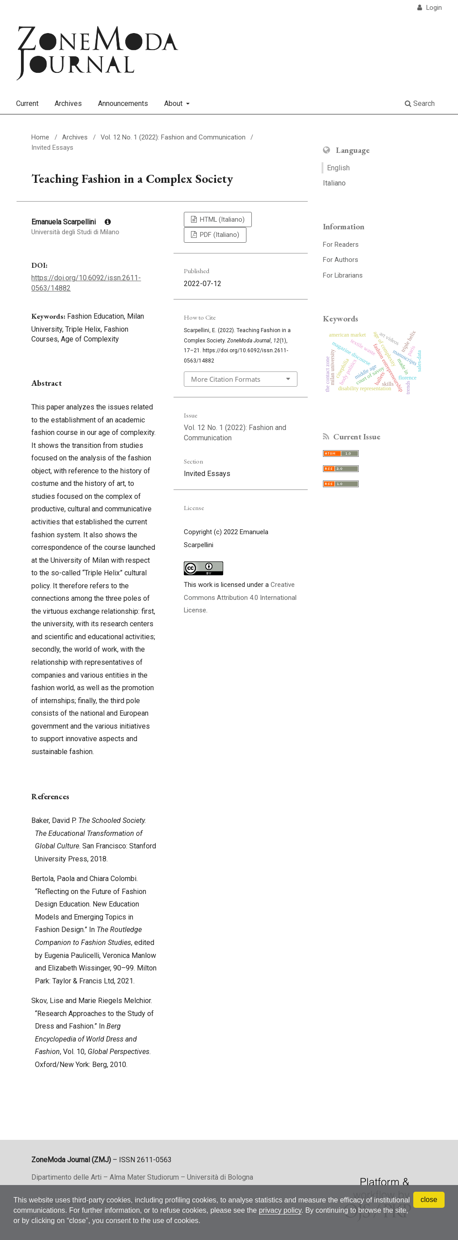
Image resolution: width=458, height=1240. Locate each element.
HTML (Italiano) (221, 219)
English (338, 168)
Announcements (123, 103)
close (428, 1199)
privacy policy (280, 1210)
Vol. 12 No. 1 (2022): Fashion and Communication (173, 137)
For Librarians (343, 275)
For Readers (341, 244)
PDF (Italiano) (218, 235)
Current (27, 103)
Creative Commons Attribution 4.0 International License (240, 597)
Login (433, 8)
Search (420, 103)
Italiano (334, 183)
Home (40, 137)
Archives (68, 103)
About (174, 103)
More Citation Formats (225, 379)
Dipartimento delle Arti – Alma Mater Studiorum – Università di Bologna (142, 1177)
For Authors (340, 260)
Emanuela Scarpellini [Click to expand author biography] (71, 222)
